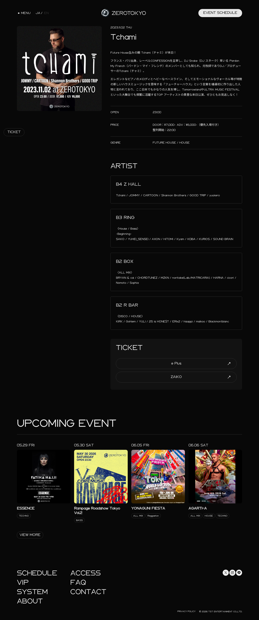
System (32, 592)
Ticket (14, 132)
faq (78, 582)
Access (85, 573)
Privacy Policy (186, 611)
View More (30, 535)
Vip (23, 582)
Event (220, 13)
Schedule (37, 573)
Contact (88, 592)
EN (46, 13)
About (30, 601)
